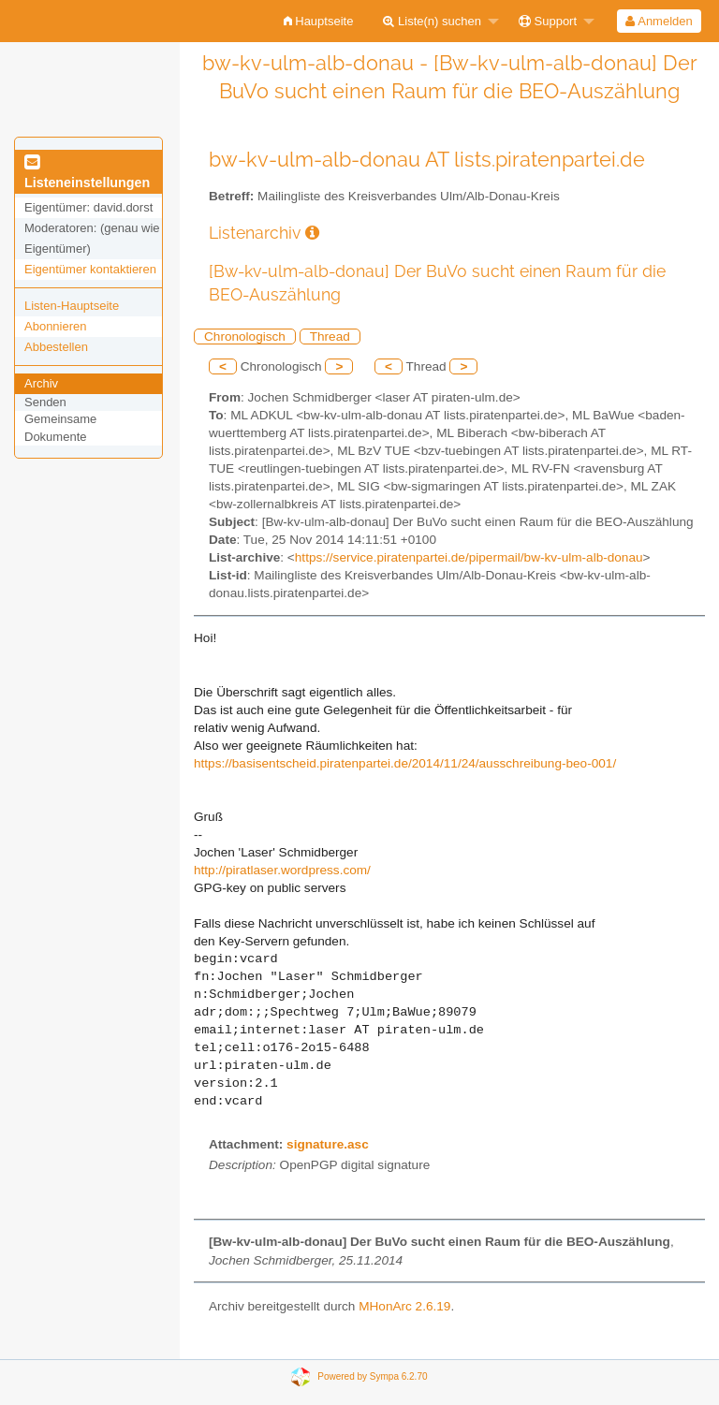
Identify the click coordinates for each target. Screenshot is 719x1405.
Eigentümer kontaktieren (90, 269)
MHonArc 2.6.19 (404, 1306)
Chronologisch (245, 336)
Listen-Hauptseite (71, 306)
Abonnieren (55, 326)
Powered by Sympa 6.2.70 (372, 1376)
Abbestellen (56, 347)
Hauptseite (319, 21)
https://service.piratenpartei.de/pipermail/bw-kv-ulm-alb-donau (469, 557)
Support (548, 21)
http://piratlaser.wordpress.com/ (282, 870)
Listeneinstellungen (87, 173)
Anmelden (658, 21)
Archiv (41, 383)
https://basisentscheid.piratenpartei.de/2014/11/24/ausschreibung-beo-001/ (405, 763)
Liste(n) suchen (432, 21)
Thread (330, 336)
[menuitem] (319, 21)
